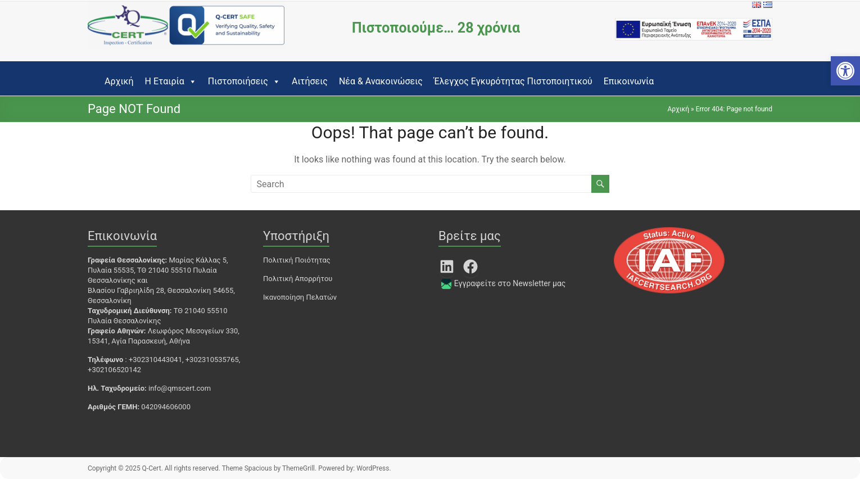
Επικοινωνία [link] (629, 81)
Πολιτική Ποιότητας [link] (297, 260)
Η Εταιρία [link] (171, 81)
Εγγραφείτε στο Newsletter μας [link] (510, 283)
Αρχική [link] (119, 81)
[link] (845, 70)
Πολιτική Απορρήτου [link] (297, 278)
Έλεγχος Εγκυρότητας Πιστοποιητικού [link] (513, 81)
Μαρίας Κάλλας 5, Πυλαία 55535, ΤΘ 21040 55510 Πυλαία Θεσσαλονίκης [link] (158, 270)
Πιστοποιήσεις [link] (244, 81)
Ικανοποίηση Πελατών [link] (300, 297)
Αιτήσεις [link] (310, 81)
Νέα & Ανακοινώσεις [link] (381, 81)
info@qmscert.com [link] (179, 388)
